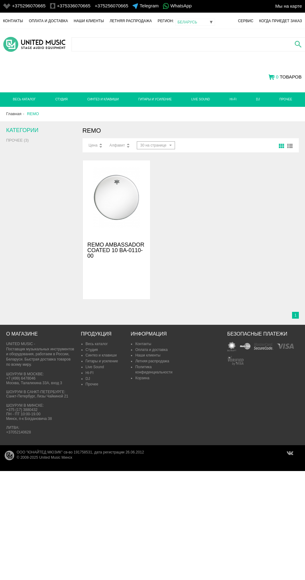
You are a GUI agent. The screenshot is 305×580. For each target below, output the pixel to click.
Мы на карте (288, 6)
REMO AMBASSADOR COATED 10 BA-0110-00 (115, 250)
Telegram (149, 5)
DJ (258, 99)
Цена (93, 145)
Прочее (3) (17, 140)
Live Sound (200, 99)
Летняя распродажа (131, 21)
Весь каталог (24, 99)
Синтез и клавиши (103, 99)
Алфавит (117, 145)
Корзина (142, 378)
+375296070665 (29, 5)
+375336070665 (74, 5)
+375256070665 (111, 5)
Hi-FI (233, 99)
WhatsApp (181, 5)
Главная (13, 113)
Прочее (285, 99)
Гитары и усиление (155, 99)
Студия (61, 99)
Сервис (245, 21)
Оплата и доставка (48, 21)
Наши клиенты (89, 21)
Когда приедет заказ (280, 21)
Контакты (13, 21)
